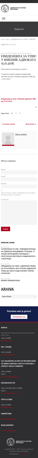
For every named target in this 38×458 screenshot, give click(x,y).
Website (3, 183)
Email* (3, 176)
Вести (19, 53)
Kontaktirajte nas (19, 317)
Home (3, 39)
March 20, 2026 (5, 278)
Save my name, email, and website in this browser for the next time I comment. (18, 194)
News (8, 39)
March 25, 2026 (5, 264)
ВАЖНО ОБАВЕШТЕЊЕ (10, 280)
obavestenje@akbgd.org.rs (8, 419)
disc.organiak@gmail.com (8, 355)
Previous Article (9, 124)
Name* (3, 169)
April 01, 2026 (5, 247)
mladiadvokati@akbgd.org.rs (9, 430)
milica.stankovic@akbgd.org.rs (9, 376)
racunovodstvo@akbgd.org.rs (9, 393)
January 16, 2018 (6, 53)
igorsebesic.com (23, 454)
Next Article (30, 124)
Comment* (5, 199)
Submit (5, 229)
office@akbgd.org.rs (6, 340)
